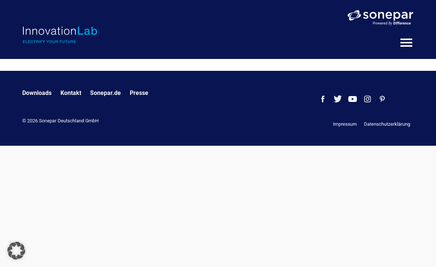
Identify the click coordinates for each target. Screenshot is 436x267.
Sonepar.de (105, 92)
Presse (139, 92)
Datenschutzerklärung (387, 124)
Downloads (37, 92)
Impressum (345, 124)
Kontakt (70, 92)
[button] (16, 250)
